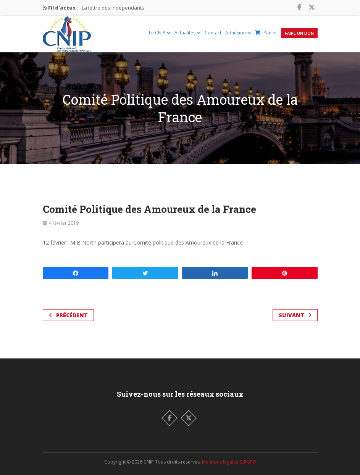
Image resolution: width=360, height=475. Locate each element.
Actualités (187, 32)
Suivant (295, 315)
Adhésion (238, 32)
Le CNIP (160, 32)
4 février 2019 (64, 223)
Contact (213, 32)
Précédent (68, 315)
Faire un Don (299, 33)
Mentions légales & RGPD (229, 462)
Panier (266, 32)
